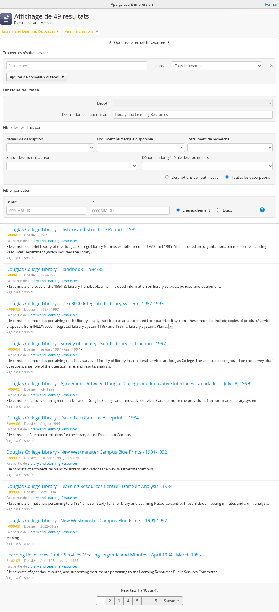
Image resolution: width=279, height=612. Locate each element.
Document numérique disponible (125, 139)
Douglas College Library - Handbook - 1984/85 (54, 269)
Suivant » (171, 600)
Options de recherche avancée (139, 42)
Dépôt (102, 103)
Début (11, 201)
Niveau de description (24, 139)
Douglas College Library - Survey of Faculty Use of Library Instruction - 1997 (86, 343)
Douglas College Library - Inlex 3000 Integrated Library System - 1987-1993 (85, 303)
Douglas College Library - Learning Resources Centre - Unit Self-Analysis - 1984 (89, 486)
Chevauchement (193, 210)
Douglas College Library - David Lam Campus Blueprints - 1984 (72, 418)
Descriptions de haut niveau (192, 177)
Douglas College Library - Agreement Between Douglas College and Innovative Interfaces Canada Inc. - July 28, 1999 (128, 383)
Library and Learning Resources (53, 240)
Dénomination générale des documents (175, 157)
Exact (224, 210)
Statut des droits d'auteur (28, 157)
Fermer (271, 4)
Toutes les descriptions (247, 177)
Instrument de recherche (208, 139)
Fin (92, 201)
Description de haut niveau (84, 114)
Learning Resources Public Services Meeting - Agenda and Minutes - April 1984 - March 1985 (103, 555)
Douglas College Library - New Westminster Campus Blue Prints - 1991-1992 (86, 452)
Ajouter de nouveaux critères (37, 77)
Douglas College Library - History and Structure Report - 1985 (71, 229)
